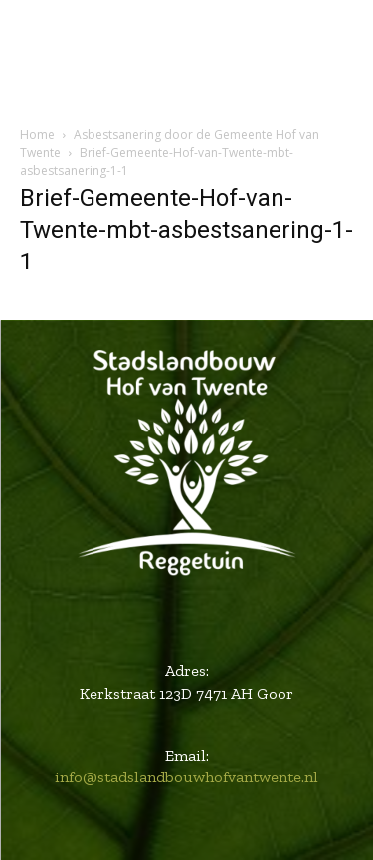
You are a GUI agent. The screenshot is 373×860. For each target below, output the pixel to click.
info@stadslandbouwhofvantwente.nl (186, 777)
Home (37, 134)
